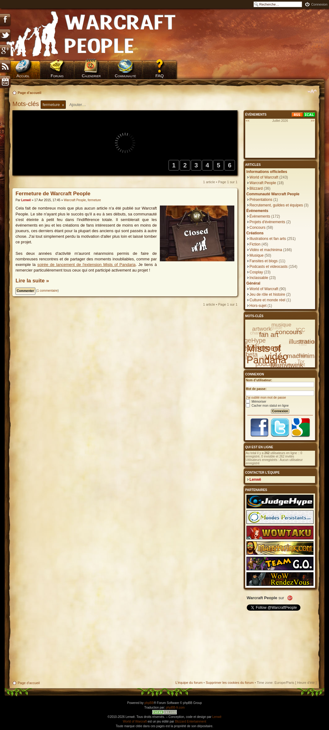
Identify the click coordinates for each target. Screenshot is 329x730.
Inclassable (259, 278)
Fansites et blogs (264, 261)
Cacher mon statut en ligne (267, 405)
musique (281, 325)
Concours (257, 227)
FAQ (159, 75)
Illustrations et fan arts (268, 239)
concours (289, 331)
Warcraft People (75, 200)
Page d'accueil (29, 93)
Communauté (125, 75)
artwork (261, 328)
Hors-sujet (258, 305)
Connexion (319, 4)
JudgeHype (250, 340)
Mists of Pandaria (266, 354)
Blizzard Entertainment (190, 721)
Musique (257, 255)
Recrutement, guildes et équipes (276, 205)
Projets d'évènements (267, 222)
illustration (303, 341)
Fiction (255, 244)
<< (248, 120)
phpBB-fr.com (175, 707)
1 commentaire (47, 290)
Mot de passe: (256, 389)
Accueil (22, 75)
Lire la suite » (32, 281)
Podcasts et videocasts (269, 266)
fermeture (94, 200)
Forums (57, 75)
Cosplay (256, 272)
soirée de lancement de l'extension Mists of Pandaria (86, 264)
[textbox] (81, 104)
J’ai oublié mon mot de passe (266, 397)
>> (312, 120)
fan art (268, 334)
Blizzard (256, 188)
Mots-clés (26, 103)
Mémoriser (256, 401)
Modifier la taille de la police (312, 91)
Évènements (260, 216)
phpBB (149, 703)
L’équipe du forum (188, 682)
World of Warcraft (264, 177)
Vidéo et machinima (266, 250)
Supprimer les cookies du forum (230, 682)
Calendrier (91, 75)
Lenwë (26, 200)
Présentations (261, 199)
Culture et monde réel (267, 300)
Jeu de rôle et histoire (267, 294)
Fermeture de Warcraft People (53, 194)
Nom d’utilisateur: (259, 380)
